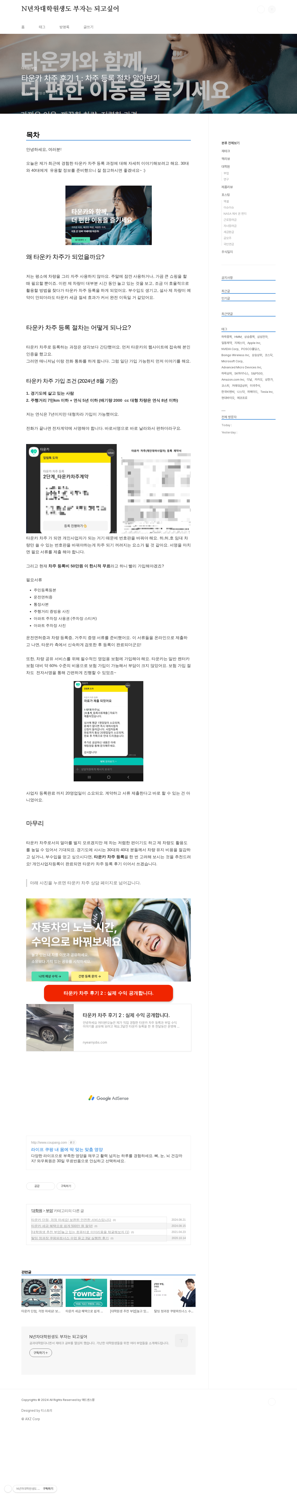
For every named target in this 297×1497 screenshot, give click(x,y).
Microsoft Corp (232, 502)
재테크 (225, 292)
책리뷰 (225, 300)
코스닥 (269, 496)
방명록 (64, 27)
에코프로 (242, 539)
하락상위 (226, 514)
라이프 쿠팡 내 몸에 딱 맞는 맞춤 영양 (67, 1215)
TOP (272, 1467)
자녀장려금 (230, 367)
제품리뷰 (227, 328)
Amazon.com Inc (232, 520)
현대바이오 (227, 539)
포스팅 (225, 336)
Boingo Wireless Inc (235, 496)
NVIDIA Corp (230, 490)
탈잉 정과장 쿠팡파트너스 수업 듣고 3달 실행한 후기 (70, 1304)
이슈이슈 (229, 348)
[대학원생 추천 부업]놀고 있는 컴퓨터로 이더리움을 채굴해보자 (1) (80, 1298)
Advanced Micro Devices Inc (241, 508)
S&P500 (257, 514)
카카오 (258, 520)
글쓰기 (88, 27)
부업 (49, 1277)
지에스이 (239, 484)
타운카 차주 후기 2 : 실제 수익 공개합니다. (108, 1058)
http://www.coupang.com (49, 1208)
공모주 (227, 379)
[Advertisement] (108, 156)
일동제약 (226, 484)
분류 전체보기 (230, 284)
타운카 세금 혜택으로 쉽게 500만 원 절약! (62, 1292)
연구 (226, 320)
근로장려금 (230, 361)
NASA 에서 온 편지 (235, 354)
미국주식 (255, 526)
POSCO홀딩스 (250, 490)
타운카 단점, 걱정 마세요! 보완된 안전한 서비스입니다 (71, 1285)
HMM (238, 478)
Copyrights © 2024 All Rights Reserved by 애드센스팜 (58, 1465)
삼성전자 (262, 478)
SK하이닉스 (241, 514)
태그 (42, 27)
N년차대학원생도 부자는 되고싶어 (70, 9)
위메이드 (252, 532)
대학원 (37, 1277)
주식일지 (227, 393)
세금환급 (229, 373)
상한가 (269, 520)
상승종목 (249, 478)
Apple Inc (253, 484)
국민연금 (229, 385)
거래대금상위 (239, 526)
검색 (261, 9)
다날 (249, 520)
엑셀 (226, 342)
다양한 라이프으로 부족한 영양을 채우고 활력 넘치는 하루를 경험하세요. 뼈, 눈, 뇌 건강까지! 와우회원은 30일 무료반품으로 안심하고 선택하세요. (106, 1224)
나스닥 (241, 532)
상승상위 (257, 496)
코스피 (225, 526)
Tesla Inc (266, 532)
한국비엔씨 (227, 532)
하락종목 (226, 478)
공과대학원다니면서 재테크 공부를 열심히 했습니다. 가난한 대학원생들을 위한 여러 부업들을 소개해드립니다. (99, 1409)
